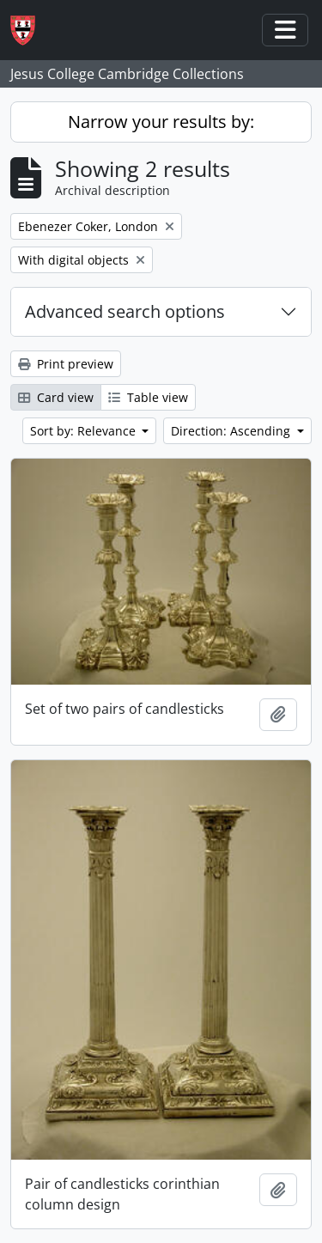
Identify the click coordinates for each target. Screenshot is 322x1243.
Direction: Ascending (232, 431)
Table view (148, 397)
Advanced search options (125, 311)
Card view (56, 397)
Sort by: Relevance (84, 431)
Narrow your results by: (161, 121)
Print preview (65, 364)
